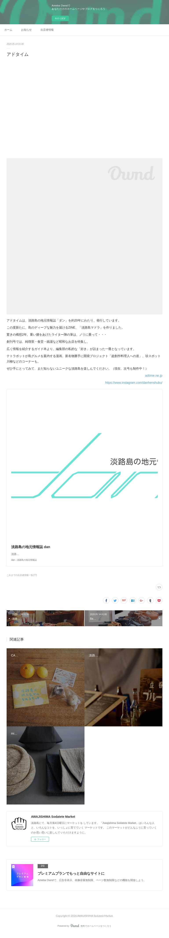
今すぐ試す (60, 18)
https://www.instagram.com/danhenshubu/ (133, 382)
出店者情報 (47, 29)
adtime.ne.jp (153, 375)
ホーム (8, 29)
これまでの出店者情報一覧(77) (22, 579)
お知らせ (26, 29)
